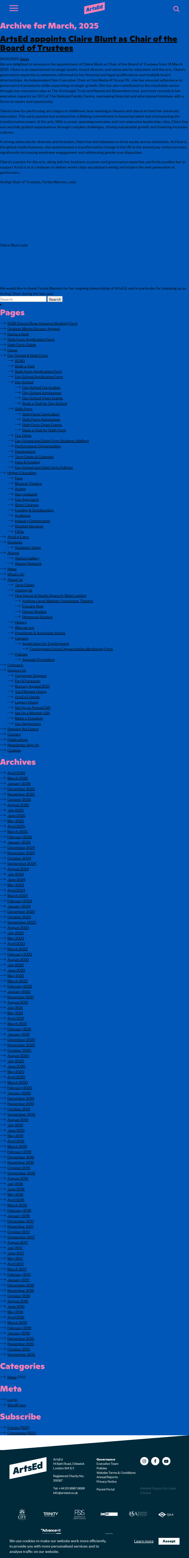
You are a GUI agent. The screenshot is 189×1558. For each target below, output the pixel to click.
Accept (169, 1540)
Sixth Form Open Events (42, 424)
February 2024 (19, 900)
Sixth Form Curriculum (41, 413)
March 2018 (17, 1204)
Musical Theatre (28, 483)
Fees (19, 477)
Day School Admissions (41, 392)
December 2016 (20, 1284)
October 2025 (19, 799)
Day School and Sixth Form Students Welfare (52, 440)
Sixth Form (24, 408)
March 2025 (17, 831)
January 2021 (18, 1033)
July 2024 (15, 873)
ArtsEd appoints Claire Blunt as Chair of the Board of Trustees (88, 42)
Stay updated (26, 493)
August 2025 (18, 804)
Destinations (25, 451)
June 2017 (15, 1252)
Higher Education (21, 472)
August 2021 (17, 1001)
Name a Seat (18, 333)
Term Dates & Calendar (34, 456)
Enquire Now (32, 605)
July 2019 (15, 1124)
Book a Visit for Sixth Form (44, 429)
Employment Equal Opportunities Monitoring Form (71, 648)
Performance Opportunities (38, 445)
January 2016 (18, 1332)
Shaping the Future (23, 728)
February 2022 (19, 985)
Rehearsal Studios (37, 616)
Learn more (144, 1540)
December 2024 (21, 847)
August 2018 (17, 1178)
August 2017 (17, 1242)
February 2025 (19, 836)
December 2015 (20, 1338)
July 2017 (15, 1247)
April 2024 (16, 889)
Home (12, 349)
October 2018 (18, 1167)
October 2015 (18, 1348)
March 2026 (17, 777)
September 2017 (21, 1236)
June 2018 (15, 1188)
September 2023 (21, 921)
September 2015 (21, 1354)
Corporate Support (31, 675)
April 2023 (16, 943)
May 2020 (15, 1071)
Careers (21, 637)
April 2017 (15, 1263)
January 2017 (18, 1279)
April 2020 (16, 1076)
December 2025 (21, 788)
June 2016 (15, 1306)
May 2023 (15, 937)
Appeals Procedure (38, 659)
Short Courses (27, 504)
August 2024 (18, 868)
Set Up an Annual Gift (32, 707)
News (24, 58)
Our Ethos (23, 435)
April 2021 (15, 1017)
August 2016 (17, 1300)
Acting (20, 488)
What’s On (15, 573)
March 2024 (17, 895)
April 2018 (15, 1199)
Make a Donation (29, 717)
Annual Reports (107, 1476)
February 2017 (19, 1274)
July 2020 (15, 1060)
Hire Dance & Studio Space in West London (50, 595)
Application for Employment (45, 643)
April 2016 (15, 1316)
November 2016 (20, 1290)
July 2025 (15, 809)
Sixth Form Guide (21, 344)
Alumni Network (28, 563)
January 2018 (18, 1215)
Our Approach (27, 499)
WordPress (16, 1404)
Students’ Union (28, 547)
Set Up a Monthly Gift (32, 712)
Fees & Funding (27, 461)
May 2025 (15, 820)
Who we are (24, 627)
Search (176, 9)
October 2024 (19, 857)
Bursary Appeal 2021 (32, 685)
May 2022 (15, 975)
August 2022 (18, 959)
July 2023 (15, 932)
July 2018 (15, 1183)
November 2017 (20, 1226)
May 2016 (15, 1311)
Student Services (29, 525)
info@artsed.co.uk (65, 1492)
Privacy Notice (107, 1481)
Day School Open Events (42, 397)
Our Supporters (28, 723)
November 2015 (20, 1343)
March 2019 (17, 1146)
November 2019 (20, 1103)
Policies (21, 653)
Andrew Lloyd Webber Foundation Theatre (57, 600)
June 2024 (16, 879)
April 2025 (16, 825)
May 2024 (15, 884)
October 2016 (18, 1295)
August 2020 (18, 1055)
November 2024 (21, 852)
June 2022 (16, 969)
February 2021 (19, 1028)
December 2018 (20, 1156)
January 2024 (19, 905)
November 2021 (20, 996)
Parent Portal (105, 1489)
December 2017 (20, 1220)
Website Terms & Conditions (116, 1472)
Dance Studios (34, 611)
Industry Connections (32, 520)
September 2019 (21, 1114)
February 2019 (19, 1151)
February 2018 (19, 1210)
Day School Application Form (39, 376)
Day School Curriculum (41, 387)
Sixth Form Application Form (31, 339)
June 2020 (16, 1065)
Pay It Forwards (27, 680)
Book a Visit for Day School (44, 403)
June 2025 (16, 815)
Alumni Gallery (27, 557)
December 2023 (21, 911)
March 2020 (17, 1082)
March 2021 (17, 1023)
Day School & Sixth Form (27, 355)
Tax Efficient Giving (31, 691)
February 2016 (19, 1327)
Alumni (13, 552)
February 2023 (19, 953)
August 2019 (17, 1119)
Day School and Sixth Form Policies (44, 467)
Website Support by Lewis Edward (158, 1490)
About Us (15, 579)
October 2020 (19, 1049)
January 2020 (19, 1092)
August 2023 (18, 927)
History (21, 621)
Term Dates (24, 584)
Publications (17, 739)
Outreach (15, 664)
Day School (24, 381)
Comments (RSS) (21, 1432)
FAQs (19, 531)
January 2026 (19, 783)
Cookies (14, 749)
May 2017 (15, 1258)
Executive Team (107, 1463)
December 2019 (20, 1098)
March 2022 (17, 980)
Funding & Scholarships (34, 509)
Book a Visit (25, 365)
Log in (12, 1399)
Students (14, 541)
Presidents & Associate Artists (40, 632)
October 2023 (19, 916)
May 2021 (15, 1012)
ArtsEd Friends (27, 696)
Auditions (23, 515)
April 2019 (15, 1140)
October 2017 (18, 1231)
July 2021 (15, 1007)
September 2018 (21, 1172)
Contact (14, 733)
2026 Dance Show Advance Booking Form (42, 323)
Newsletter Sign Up (23, 744)
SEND (20, 360)
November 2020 (21, 1044)
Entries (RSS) (18, 1427)
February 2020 (19, 1087)
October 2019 (18, 1108)
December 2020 (21, 1039)
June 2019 (15, 1130)
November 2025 (21, 793)
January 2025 (19, 841)
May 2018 (15, 1194)
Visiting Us (23, 589)
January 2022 (18, 991)
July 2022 (15, 964)
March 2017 (17, 1268)
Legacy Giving (26, 701)
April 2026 (16, 772)
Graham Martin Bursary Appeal (33, 328)
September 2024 (21, 863)
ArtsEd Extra (18, 536)
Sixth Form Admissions (41, 419)
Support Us (16, 669)
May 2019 (15, 1135)
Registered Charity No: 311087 (68, 1477)
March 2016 (17, 1322)
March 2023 (17, 948)
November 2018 (20, 1162)
